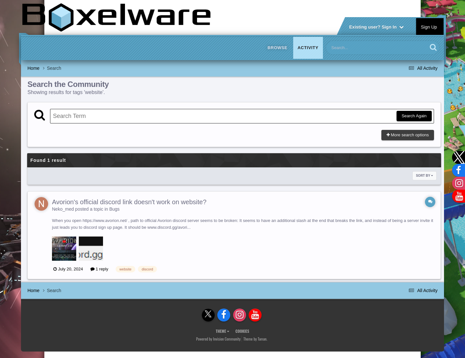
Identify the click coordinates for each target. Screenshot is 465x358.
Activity (308, 47)
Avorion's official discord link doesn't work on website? (129, 201)
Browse (277, 47)
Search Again (414, 115)
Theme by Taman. (255, 339)
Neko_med (63, 209)
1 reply (99, 269)
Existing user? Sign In (376, 26)
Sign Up (429, 26)
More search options (408, 134)
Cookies (242, 331)
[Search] (360, 47)
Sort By (424, 175)
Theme (222, 331)
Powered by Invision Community (218, 339)
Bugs (114, 209)
